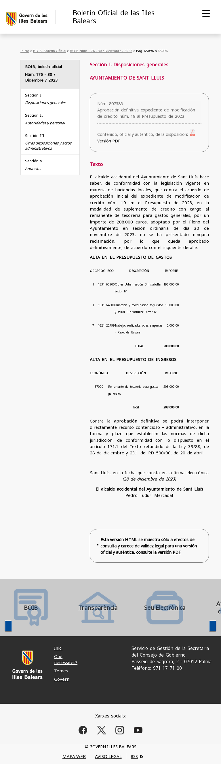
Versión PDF (108, 141)
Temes (61, 671)
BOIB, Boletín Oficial (49, 51)
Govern (61, 679)
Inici (58, 648)
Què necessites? (65, 659)
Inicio (24, 51)
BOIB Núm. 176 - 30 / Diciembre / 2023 (101, 51)
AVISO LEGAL (108, 756)
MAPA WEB (74, 756)
